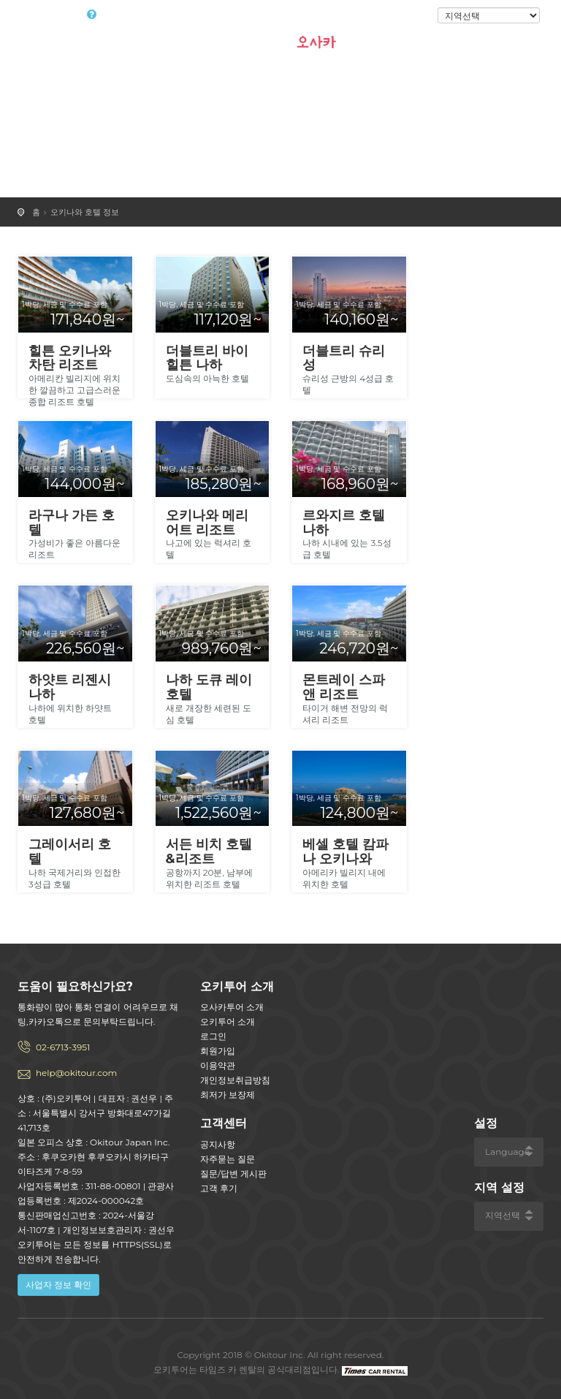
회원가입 (217, 1050)
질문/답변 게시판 (233, 1173)
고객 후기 (218, 1188)
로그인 (413, 16)
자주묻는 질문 (227, 1158)
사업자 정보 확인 (58, 1284)
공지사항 (217, 1144)
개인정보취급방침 (235, 1079)
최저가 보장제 (227, 1094)
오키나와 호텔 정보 (84, 212)
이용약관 (217, 1065)
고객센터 (223, 1123)
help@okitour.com (76, 1072)
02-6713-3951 (63, 1047)
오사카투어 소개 (232, 1006)
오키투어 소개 (227, 1021)
